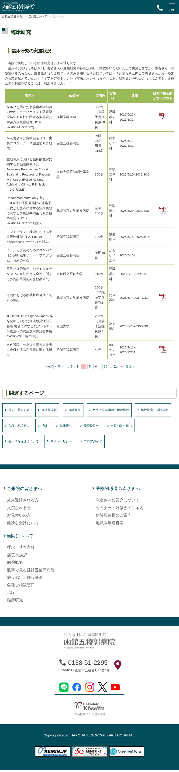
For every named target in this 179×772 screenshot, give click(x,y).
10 (105, 366)
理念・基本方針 (19, 410)
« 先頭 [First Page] (47, 366)
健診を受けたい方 (23, 525)
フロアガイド (137, 443)
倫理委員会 (141, 427)
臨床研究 (113, 427)
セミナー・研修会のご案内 (119, 509)
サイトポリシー (103, 443)
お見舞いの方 (19, 517)
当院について (43, 16)
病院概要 (80, 410)
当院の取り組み (19, 443)
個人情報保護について (60, 443)
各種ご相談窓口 (62, 427)
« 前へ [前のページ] (58, 366)
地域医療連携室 (110, 525)
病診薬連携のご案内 (113, 517)
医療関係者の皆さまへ (116, 490)
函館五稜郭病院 (13, 16)
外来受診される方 (23, 502)
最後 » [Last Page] (131, 366)
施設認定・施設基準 (22, 427)
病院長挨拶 (52, 410)
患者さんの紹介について (117, 502)
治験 (90, 427)
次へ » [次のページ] (119, 366)
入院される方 (19, 509)
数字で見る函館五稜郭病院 (120, 410)
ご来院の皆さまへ (22, 490)
